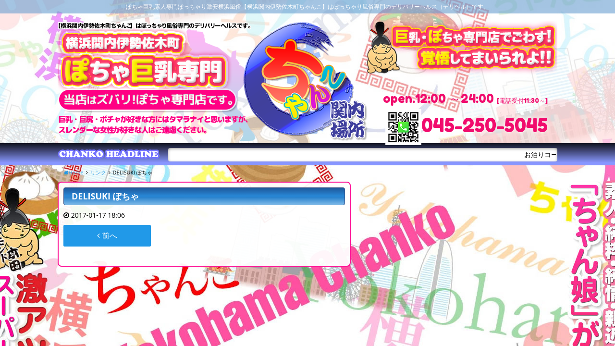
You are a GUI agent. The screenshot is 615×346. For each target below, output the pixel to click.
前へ (107, 235)
